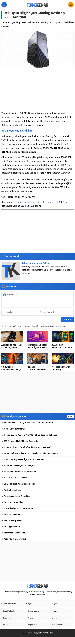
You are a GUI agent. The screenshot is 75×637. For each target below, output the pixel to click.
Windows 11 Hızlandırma (13, 429)
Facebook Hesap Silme (13, 502)
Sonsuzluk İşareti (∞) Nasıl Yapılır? (18, 508)
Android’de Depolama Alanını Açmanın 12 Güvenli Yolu (11, 348)
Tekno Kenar (21, 202)
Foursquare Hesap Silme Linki (16, 496)
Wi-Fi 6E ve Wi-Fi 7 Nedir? (14, 478)
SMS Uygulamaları (11, 527)
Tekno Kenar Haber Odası (35, 263)
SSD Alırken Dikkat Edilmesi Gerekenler (20, 441)
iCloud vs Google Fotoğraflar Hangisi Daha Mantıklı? (26, 447)
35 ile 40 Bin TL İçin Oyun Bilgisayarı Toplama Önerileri (27, 423)
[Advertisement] (37, 90)
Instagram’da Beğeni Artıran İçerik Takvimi (37, 346)
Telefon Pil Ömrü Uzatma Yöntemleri (19, 472)
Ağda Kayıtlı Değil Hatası (14, 539)
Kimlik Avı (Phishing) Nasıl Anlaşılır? (18, 465)
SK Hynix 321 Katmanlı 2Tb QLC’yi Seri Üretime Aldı (11, 370)
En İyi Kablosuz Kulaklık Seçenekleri (18, 484)
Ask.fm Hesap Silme (11, 490)
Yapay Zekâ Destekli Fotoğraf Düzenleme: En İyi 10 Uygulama (30, 453)
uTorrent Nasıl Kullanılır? (14, 533)
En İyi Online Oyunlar (12, 514)
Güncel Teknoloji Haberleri (43, 202)
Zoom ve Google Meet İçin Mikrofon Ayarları (23, 459)
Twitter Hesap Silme (12, 520)
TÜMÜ (70, 416)
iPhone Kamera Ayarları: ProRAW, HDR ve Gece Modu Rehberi (30, 435)
